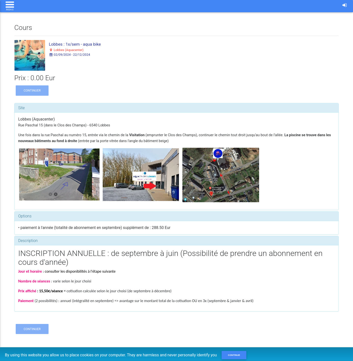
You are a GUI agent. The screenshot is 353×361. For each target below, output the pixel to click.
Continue (234, 355)
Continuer (32, 90)
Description (28, 240)
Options (24, 216)
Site (21, 108)
